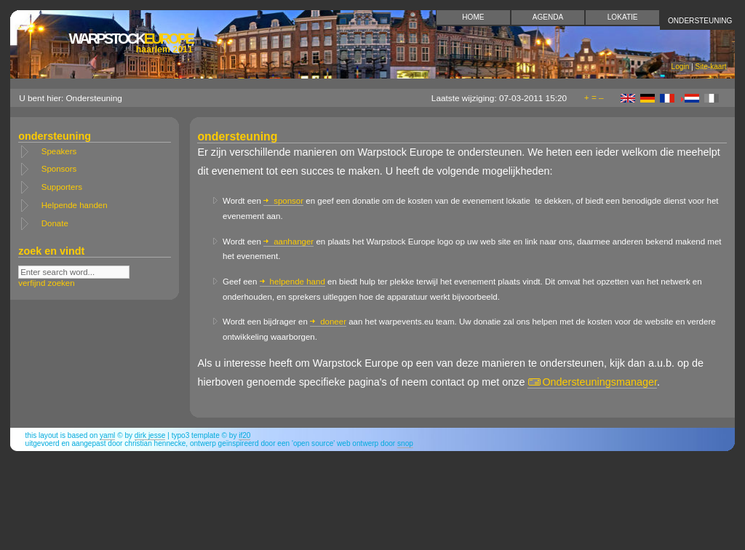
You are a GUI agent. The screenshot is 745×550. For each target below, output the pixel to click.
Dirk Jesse (150, 435)
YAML (107, 435)
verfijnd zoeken (46, 283)
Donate (54, 223)
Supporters (61, 187)
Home (473, 17)
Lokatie (622, 17)
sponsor (283, 200)
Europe (130, 43)
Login (681, 67)
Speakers (59, 151)
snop (405, 443)
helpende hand (292, 281)
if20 (244, 435)
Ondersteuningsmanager (592, 382)
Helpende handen (74, 205)
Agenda (548, 17)
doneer (328, 321)
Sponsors (59, 168)
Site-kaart (710, 67)
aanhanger (288, 241)
